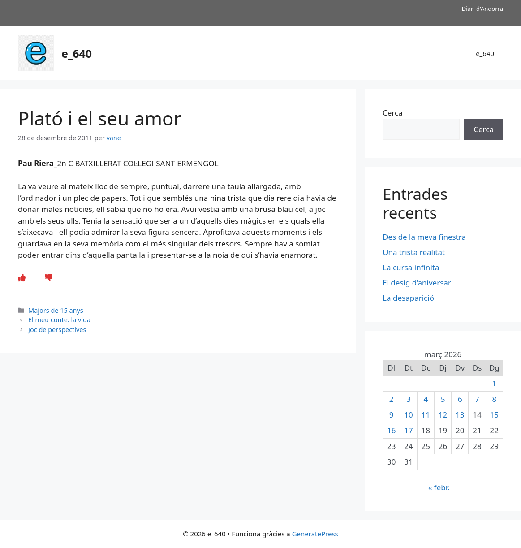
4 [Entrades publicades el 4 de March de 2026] (425, 399)
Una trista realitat (414, 252)
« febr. (439, 487)
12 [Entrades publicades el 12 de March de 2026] (443, 415)
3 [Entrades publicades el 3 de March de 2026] (408, 399)
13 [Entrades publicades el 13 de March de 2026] (460, 415)
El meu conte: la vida (59, 319)
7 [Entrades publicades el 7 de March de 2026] (477, 399)
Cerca (393, 113)
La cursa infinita (411, 267)
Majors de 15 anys (55, 310)
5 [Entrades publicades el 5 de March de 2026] (443, 399)
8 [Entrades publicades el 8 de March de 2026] (494, 399)
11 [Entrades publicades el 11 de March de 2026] (426, 415)
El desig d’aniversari (418, 282)
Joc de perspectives (57, 329)
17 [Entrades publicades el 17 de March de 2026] (408, 430)
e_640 (76, 53)
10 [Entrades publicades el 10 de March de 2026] (408, 415)
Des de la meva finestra (424, 237)
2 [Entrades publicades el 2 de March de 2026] (391, 399)
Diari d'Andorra (482, 8)
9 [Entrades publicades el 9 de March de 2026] (391, 415)
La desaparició (408, 298)
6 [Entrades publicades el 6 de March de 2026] (460, 399)
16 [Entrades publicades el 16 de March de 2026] (391, 430)
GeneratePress (315, 533)
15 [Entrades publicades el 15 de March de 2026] (494, 415)
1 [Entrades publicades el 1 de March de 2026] (494, 383)
